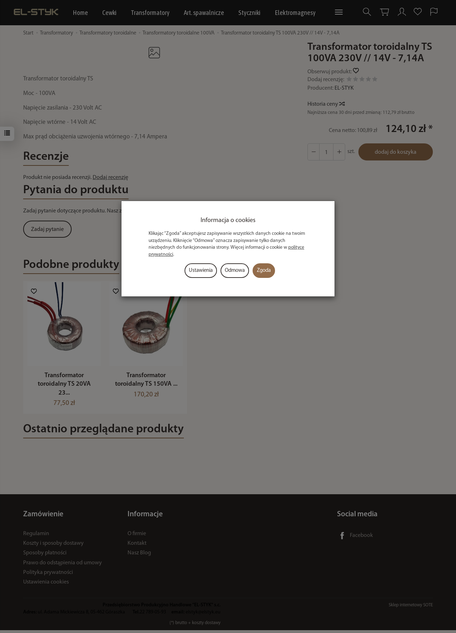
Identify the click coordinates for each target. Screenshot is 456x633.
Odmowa (235, 270)
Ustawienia (201, 270)
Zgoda (264, 270)
